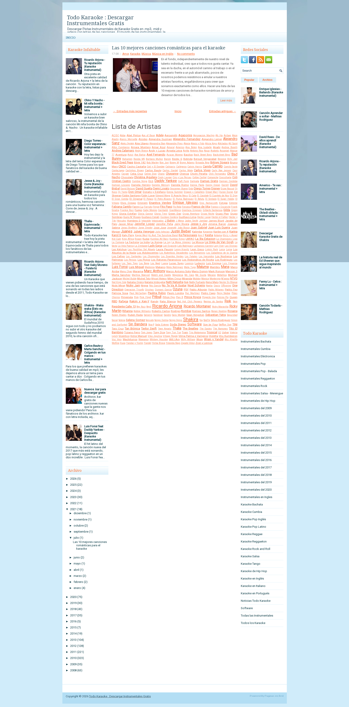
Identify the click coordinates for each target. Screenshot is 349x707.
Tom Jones (147, 332)
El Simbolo (211, 199)
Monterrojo (215, 278)
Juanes (126, 231)
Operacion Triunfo (134, 289)
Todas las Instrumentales (257, 615)
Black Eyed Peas (122, 162)
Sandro (167, 315)
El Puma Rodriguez (183, 199)
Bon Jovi (164, 162)
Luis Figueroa (229, 263)
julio (76, 537)
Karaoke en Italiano (253, 586)
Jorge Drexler (145, 227)
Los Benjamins (197, 252)
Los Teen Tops (130, 263)
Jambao (203, 220)
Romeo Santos (201, 311)
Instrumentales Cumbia (255, 349)
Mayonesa (177, 275)
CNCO (122, 166)
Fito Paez (166, 206)
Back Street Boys (203, 154)
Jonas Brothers (129, 227)
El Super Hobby (225, 199)
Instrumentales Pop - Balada (259, 371)
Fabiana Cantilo (122, 206)
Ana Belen (191, 147)
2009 (73, 664)
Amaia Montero (140, 147)
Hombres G (133, 220)
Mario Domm (200, 271)
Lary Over (219, 245)
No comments (186, 53)
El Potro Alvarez (163, 199)
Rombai (186, 311)
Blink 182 (140, 162)
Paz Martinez (192, 293)
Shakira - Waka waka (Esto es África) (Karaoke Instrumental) (94, 310)
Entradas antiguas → (222, 111)
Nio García (155, 285)
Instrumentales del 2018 (256, 474)
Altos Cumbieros (121, 147)
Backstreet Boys (221, 154)
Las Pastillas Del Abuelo (141, 249)
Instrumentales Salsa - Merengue (262, 393)
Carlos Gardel (170, 170)
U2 (219, 332)
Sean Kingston (195, 314)
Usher (225, 332)
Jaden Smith (191, 220)
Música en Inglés (162, 53)
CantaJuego (118, 170)
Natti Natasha (174, 282)
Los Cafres (118, 256)
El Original (136, 198)
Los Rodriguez (224, 259)
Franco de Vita (200, 206)
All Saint (232, 143)
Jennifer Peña (164, 224)
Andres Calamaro (123, 150)
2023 (73, 497)
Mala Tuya (190, 267)
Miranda (187, 278)
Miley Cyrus (174, 278)
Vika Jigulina (155, 336)
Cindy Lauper (165, 177)
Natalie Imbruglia (155, 282)
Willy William (188, 339)
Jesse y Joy (199, 224)
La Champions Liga (226, 238)
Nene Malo (212, 282)
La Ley (167, 242)
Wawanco (143, 339)
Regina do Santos (213, 301)
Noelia (209, 285)
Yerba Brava (158, 343)
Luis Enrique (213, 263)
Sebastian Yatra (215, 314)
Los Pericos (130, 259)
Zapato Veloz (188, 343)
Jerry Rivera (181, 224)
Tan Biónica (132, 328)
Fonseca (186, 206)
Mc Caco (189, 275)
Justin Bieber (181, 231)
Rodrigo (175, 311)
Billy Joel (232, 159)
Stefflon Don (225, 324)
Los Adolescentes (147, 252)
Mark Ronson (217, 271)
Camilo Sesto (230, 166)
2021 (73, 509)
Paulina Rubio (157, 293)
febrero (78, 582)
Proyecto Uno (209, 297)
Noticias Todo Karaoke (255, 600)
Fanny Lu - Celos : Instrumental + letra (270, 285)
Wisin (199, 339)
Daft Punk (183, 181)
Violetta (213, 336)
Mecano (212, 275)
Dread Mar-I (212, 192)
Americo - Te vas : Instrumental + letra (270, 189)
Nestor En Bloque (228, 282)
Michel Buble (129, 278)
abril (76, 569)
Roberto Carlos (161, 311)
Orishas (149, 289)
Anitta (186, 150)
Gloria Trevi (160, 213)
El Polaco (148, 199)
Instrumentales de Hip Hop (258, 400)
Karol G (116, 235)
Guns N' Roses (132, 217)
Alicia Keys (211, 143)
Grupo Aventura (191, 213)
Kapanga (208, 231)
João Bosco (184, 227)
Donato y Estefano (154, 191)
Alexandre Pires (174, 143)
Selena (122, 320)
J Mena (180, 220)
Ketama (218, 235)
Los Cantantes (134, 256)
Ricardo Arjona (167, 306)
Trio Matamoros (197, 332)
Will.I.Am (174, 339)
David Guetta (144, 188)
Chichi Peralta (198, 173)
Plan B (179, 297)
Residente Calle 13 (124, 306)
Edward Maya (163, 195)
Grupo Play (222, 213)
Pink (136, 297)
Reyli (148, 306)
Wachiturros (130, 339)
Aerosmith (171, 135)
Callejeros (181, 166)
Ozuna (177, 289)
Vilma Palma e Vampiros (193, 336)
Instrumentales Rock (254, 386)
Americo (180, 147)
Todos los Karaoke (253, 623)
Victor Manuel (138, 336)
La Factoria (132, 242)
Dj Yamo (122, 192)
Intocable (146, 220)
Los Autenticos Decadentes (173, 252)
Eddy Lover (148, 195)
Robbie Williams (142, 311)
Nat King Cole (119, 282)
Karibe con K (220, 231)
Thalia (177, 328)
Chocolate (127, 177)
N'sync (225, 278)
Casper (125, 173)
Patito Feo (231, 289)
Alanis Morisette (128, 139)
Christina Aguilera (145, 177)
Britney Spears (219, 162)
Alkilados (223, 143)
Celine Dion (150, 173)
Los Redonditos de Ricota (198, 259)
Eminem (143, 202)
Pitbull (156, 297)
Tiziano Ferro (132, 332)
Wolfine (115, 343)
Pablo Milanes (216, 289)
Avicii (130, 154)
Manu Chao (126, 271)
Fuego (138, 210)
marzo (78, 575)
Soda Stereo (178, 324)
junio (77, 557)
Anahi (216, 147)
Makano (160, 267)
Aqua (207, 150)
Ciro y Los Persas (182, 177)
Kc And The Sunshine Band (163, 235)
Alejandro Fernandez (186, 139)
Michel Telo (144, 278)
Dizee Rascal (227, 188)
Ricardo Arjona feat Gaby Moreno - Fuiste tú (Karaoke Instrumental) (96, 268)
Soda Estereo (162, 324)
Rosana (232, 311)
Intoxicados (158, 220)
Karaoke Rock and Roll (255, 549)
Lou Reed (155, 263)
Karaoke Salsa (250, 556)
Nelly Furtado (197, 282)
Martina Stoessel (141, 275)
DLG (150, 181)
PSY (186, 289)
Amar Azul (158, 147)
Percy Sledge (223, 293)
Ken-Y (201, 235)
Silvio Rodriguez (220, 320)
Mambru (215, 267)
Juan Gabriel (199, 227)
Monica (205, 278)
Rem (235, 301)
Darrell (225, 185)
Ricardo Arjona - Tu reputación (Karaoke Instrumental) (94, 65)
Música (146, 53)
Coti (234, 177)
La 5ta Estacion (205, 238)
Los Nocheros (223, 256)
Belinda (188, 158)
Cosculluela (225, 177)
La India (145, 242)
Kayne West (141, 235)
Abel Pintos (134, 135)
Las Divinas (231, 245)
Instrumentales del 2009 (256, 408)
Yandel (147, 343)
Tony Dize (159, 332)
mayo (77, 563)
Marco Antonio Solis (178, 271)
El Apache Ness (179, 195)
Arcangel (224, 150)
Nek (186, 282)
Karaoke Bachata (252, 504)
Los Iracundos (206, 256)
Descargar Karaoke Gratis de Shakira (270, 237)
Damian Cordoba (228, 181)
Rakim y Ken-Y (139, 301)
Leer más (226, 100)
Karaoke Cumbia (251, 512)
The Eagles (206, 328)
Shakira (190, 319)
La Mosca (198, 242)
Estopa (223, 202)
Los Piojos (144, 259)
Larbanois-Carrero (203, 245)
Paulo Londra (175, 293)
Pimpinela (127, 297)
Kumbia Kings (177, 238)
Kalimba (197, 231)
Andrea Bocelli (229, 147)
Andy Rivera (141, 150)
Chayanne (172, 173)
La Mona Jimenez (181, 242)
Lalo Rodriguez (185, 245)
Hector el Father (219, 217)
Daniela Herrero (141, 185)
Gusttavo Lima (187, 217)
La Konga (156, 242)
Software (194, 324)
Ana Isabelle (205, 147)
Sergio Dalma (161, 320)
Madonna (150, 267)
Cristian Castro (121, 181)
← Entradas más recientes (130, 111)
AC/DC (115, 135)
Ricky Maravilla (220, 306)
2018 (73, 609)
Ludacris (200, 263)
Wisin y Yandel (214, 339)
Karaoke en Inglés (252, 578)
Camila (207, 166)
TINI (235, 324)
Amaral (171, 147)
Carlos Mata (186, 170)
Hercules (121, 220)
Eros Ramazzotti (209, 203)
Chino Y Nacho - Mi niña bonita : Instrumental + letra (94, 105)
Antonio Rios (196, 150)
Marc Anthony (154, 271)
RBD (114, 301)
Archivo (267, 79)
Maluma (203, 267)
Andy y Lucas (157, 150)
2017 (73, 615)
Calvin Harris (194, 166)
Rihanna (127, 311)
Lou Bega (144, 263)
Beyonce (222, 159)
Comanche (212, 177)
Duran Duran (226, 192)
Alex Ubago (142, 143)
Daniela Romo (180, 185)
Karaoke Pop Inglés (253, 519)
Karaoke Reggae (251, 534)
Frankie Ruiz (127, 210)
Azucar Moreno (175, 154)
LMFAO (190, 238)
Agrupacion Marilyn (204, 135)
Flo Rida (177, 206)
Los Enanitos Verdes (172, 256)
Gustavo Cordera (169, 217)
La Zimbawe (141, 245)
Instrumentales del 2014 (256, 445)
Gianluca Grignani (192, 210)
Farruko (148, 206)
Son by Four (210, 324)
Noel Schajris (196, 285)
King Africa (128, 238)
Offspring (226, 285)
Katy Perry (128, 235)
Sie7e (206, 320)
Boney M (174, 162)
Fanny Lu (137, 206)
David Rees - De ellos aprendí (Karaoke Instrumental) (269, 142)
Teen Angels (164, 328)
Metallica (222, 275)
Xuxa (122, 343)
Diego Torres (202, 188)
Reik (227, 301)
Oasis (217, 285)
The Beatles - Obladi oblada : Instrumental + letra (269, 214)
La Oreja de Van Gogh (219, 242)
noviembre (80, 519)
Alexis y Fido (197, 143)
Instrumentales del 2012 (256, 430)
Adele (160, 135)
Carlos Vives (202, 170)
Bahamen (127, 159)
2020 (73, 597)
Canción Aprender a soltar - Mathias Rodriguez (271, 116)
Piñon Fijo (169, 297)
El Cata (192, 195)
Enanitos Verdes (160, 202)
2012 (73, 646)
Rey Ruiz (141, 306)
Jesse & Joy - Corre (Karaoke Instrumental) (93, 184)
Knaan (138, 238)
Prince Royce (192, 297)
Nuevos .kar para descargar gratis (95, 391)
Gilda (226, 210)
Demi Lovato (161, 188)
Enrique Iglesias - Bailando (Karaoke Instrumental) (271, 92)
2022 (73, 503)
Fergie (156, 206)
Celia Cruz (136, 173)
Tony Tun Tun (173, 332)
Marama (138, 271)
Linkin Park (211, 249)
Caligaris (170, 166)
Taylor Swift (149, 328)
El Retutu (199, 199)
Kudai (146, 238)
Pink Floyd (145, 297)
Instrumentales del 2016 (256, 460)
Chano (161, 173)
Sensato (150, 320)
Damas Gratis (209, 181)
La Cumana (118, 242)
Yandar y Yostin (134, 343)
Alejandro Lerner (212, 139)
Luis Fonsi (120, 267)
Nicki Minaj (118, 285)
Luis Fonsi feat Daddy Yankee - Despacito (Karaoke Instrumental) (94, 433)
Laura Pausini (164, 249)
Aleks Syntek (127, 143)
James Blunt (216, 220)
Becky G (177, 158)
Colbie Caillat (199, 177)
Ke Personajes (188, 235)
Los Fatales (191, 256)
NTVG (233, 278)
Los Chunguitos (151, 256)
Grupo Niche (207, 213)
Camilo (217, 166)
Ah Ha (219, 135)
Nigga (144, 285)
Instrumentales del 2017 (256, 467)
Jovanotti (171, 227)
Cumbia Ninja (139, 181)
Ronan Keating (219, 311)
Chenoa (184, 173)
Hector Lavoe (204, 217)
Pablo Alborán (198, 289)
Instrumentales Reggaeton (258, 378)
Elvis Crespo (128, 202)
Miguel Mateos (159, 278)
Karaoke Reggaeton (254, 541)
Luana (164, 263)
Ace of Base (148, 135)
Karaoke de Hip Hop (254, 571)
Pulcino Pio (223, 297)
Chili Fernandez (217, 173)
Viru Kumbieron (228, 336)
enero (77, 588)
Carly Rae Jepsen (221, 170)
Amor (125, 53)
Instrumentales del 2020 (256, 489)
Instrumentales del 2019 (256, 482)
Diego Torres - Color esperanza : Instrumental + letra (95, 145)
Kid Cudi (116, 238)
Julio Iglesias (162, 231)
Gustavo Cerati (150, 217)
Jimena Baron (217, 224)
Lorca (222, 249)
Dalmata (194, 181)
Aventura (121, 154)
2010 (73, 658)
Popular (249, 79)
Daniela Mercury (161, 185)
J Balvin (170, 220)
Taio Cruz (118, 328)
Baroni (167, 159)
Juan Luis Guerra (219, 227)
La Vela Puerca (126, 245)
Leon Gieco (197, 249)
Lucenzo (189, 263)
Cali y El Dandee (156, 166)
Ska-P (151, 324)
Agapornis (185, 135)
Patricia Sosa (120, 293)
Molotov (197, 278)
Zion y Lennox (204, 343)
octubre (79, 525)
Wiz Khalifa (231, 339)
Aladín (115, 139)
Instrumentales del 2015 (256, 452)
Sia (201, 320)
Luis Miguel (136, 267)
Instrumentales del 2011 (256, 423)
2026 (73, 478)
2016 (73, 621)
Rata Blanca (168, 301)
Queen (233, 297)
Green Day (174, 213)
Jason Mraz (125, 224)
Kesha (209, 235)
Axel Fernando (156, 154)
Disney (215, 188)
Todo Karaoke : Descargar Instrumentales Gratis (100, 20)
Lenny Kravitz (181, 249)
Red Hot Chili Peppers (189, 301)
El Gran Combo (120, 199)
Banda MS (139, 159)
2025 (73, 484)
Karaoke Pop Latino (253, 526)
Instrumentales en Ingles (256, 497)
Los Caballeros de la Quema (221, 252)
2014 (73, 633)
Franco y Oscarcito (220, 206)
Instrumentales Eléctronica (258, 356)
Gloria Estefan (128, 213)
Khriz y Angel (230, 235)
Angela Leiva (174, 150)
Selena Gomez (135, 320)
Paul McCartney (138, 293)
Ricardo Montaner (197, 306)
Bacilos (188, 154)
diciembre (80, 513)
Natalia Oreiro (135, 282)
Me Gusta (200, 275)
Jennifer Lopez (144, 224)
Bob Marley (153, 162)
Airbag (227, 135)
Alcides (142, 139)
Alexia (187, 143)
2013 (73, 639)
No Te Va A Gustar (174, 285)
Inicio (71, 37)
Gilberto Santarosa (212, 210)
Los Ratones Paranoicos (166, 259)
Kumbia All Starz (159, 238)
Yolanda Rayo (173, 343)
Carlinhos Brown (134, 170)
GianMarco (175, 210)
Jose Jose (160, 227)
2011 (73, 652)
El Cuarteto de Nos (219, 195)
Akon (234, 135)
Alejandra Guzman (160, 139)
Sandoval (158, 315)
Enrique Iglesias (185, 203)
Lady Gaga (155, 245)
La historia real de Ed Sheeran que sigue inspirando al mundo (270, 262)
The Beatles (190, 328)
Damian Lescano (121, 185)
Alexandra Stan (157, 143)
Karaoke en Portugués (255, 593)
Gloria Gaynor (145, 213)
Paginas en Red (274, 696)
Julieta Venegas (144, 231)
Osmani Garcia (163, 289)
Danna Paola (197, 185)
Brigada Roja (202, 162)
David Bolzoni (128, 188)
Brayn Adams (187, 162)
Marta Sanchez (121, 275)
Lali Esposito (170, 245)
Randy (154, 301)
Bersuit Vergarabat (205, 158)
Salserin (148, 315)
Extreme (233, 203)
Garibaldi (163, 210)
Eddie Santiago (131, 195)
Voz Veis (117, 339)
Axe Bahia (139, 154)
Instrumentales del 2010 (256, 415)
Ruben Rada (135, 314)
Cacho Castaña (136, 166)
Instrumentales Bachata (256, 341)
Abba (122, 135)
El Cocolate (203, 195)
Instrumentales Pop (253, 363)
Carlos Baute (153, 170)
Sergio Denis (175, 320)
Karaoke (135, 53)
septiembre (81, 531)
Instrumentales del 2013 (256, 437)
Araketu (215, 150)
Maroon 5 (231, 271)
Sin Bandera (137, 324)
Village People (170, 336)
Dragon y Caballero (194, 192)
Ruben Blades (119, 315)
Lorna (229, 249)
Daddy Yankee (165, 181)
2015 (73, 627)
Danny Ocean (213, 185)
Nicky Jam (133, 285)
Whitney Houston (159, 339)
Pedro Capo (208, 293)
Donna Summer (175, 192)
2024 (73, 490)
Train (185, 332)
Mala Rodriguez (174, 267)
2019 (73, 603)
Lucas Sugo (176, 263)
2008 (73, 670)
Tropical (212, 332)
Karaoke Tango (250, 563)
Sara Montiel (178, 315)
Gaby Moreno (150, 210)
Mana (225, 267)
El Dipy (233, 195)
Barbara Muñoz (154, 159)
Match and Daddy (161, 275)
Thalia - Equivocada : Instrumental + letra (93, 226)
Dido (191, 188)
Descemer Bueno (179, 188)
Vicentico (124, 336)
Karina (233, 231)
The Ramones (220, 328)
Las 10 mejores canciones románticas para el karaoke (90, 545)
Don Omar (135, 191)
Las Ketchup (119, 249)
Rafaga (123, 301)
